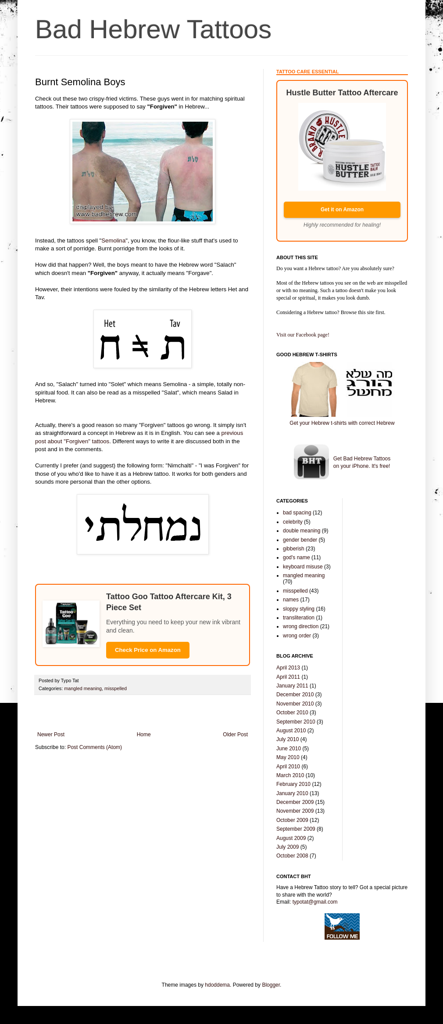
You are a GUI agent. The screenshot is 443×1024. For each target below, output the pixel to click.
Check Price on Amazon (148, 650)
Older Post (235, 734)
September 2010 (295, 722)
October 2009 (292, 820)
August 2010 (291, 730)
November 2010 (295, 704)
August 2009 (291, 838)
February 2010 (293, 784)
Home (144, 734)
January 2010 (292, 793)
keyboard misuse (303, 567)
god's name (296, 557)
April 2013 (288, 668)
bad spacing (297, 513)
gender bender (300, 540)
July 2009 (287, 847)
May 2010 (288, 757)
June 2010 (288, 748)
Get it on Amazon (342, 209)
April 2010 (288, 766)
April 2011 (288, 677)
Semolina (113, 240)
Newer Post (50, 734)
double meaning (301, 531)
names (291, 600)
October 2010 (292, 712)
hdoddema (217, 985)
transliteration (298, 618)
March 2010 (290, 775)
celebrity (293, 522)
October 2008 (292, 856)
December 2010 (295, 694)
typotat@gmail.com (315, 902)
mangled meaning (83, 688)
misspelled (115, 688)
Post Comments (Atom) (94, 747)
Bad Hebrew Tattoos (153, 29)
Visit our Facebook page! (302, 335)
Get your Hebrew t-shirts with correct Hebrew (341, 423)
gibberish (293, 549)
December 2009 (295, 802)
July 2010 (287, 739)
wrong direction (300, 626)
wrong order (297, 636)
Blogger (271, 985)
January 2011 (292, 686)
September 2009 (295, 829)
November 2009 (295, 811)
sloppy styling (298, 609)
